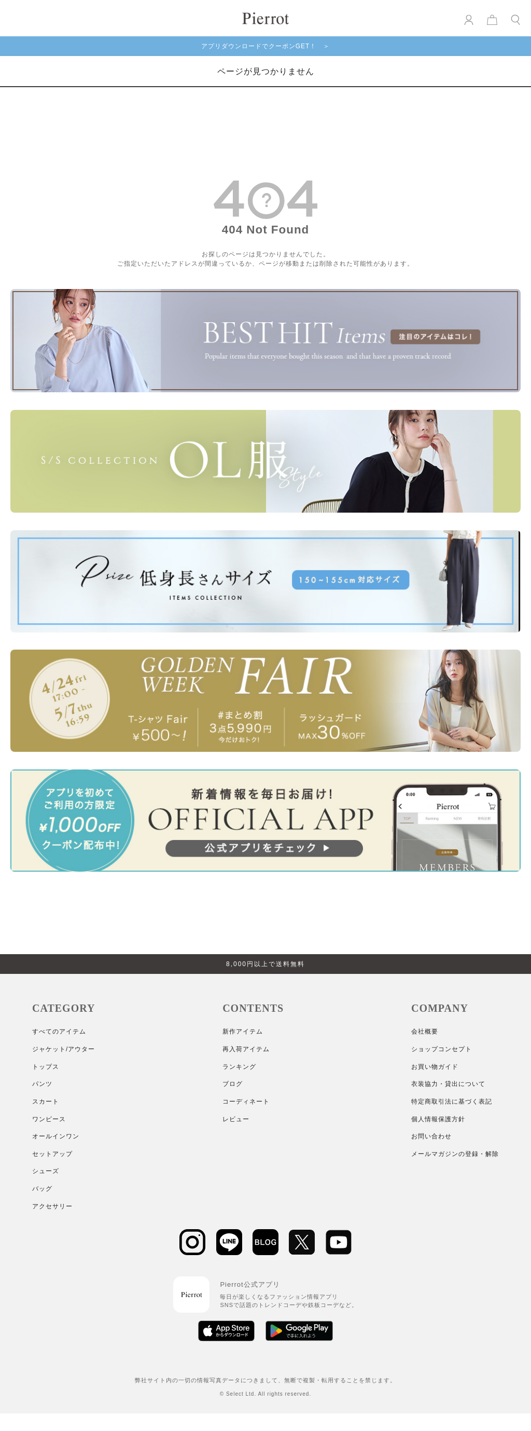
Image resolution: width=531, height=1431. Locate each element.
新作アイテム (242, 1031)
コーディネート (246, 1101)
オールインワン (55, 1136)
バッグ (42, 1188)
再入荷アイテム (246, 1049)
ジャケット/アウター (63, 1049)
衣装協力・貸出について (448, 1084)
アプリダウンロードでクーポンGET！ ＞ (265, 46)
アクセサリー (52, 1206)
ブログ (232, 1084)
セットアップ (52, 1154)
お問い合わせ (431, 1136)
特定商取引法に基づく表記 (451, 1101)
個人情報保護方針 (438, 1119)
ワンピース (49, 1119)
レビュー (235, 1119)
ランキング (239, 1066)
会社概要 (424, 1031)
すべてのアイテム (59, 1031)
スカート (45, 1101)
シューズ (45, 1171)
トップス (45, 1066)
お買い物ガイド (434, 1066)
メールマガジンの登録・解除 (455, 1154)
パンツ (42, 1084)
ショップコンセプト (441, 1049)
